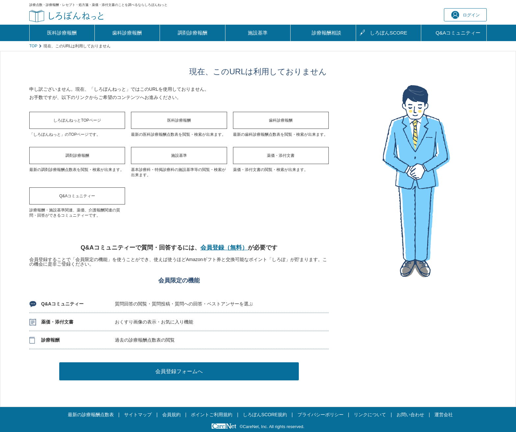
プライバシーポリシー (320, 414)
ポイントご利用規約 (211, 414)
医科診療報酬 (62, 33)
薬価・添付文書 (281, 155)
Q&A (458, 33)
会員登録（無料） (224, 247)
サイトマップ (138, 414)
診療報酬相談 (326, 33)
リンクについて (370, 414)
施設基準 (258, 33)
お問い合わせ (410, 414)
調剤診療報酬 (192, 33)
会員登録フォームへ (179, 371)
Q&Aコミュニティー (77, 196)
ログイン (465, 15)
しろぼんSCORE (388, 33)
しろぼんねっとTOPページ (77, 120)
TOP (33, 46)
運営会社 (443, 414)
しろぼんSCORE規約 (265, 414)
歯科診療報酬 (127, 33)
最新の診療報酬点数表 (91, 414)
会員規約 (171, 414)
